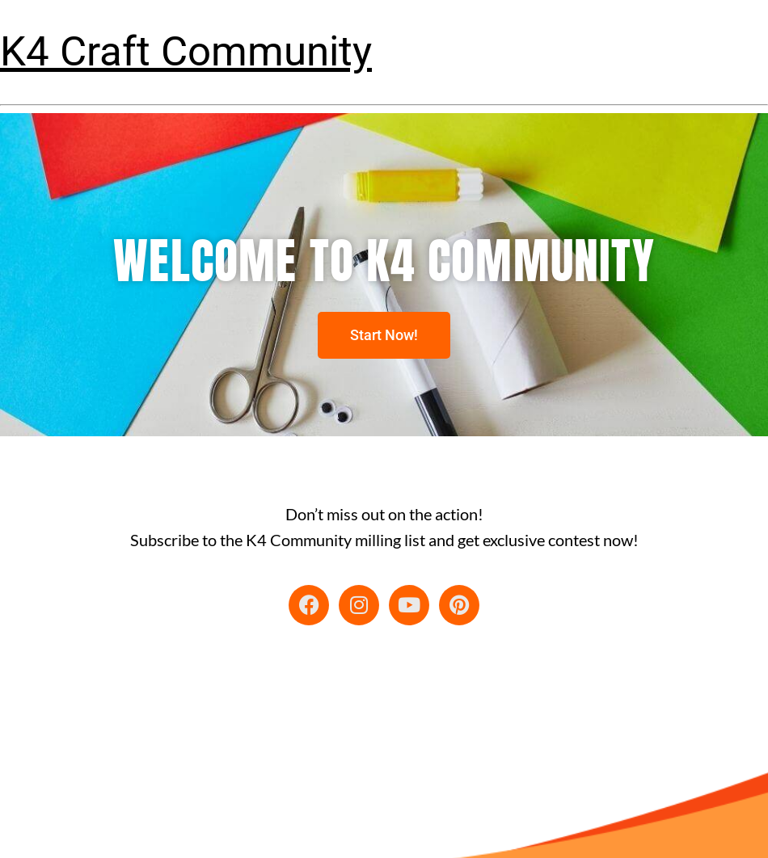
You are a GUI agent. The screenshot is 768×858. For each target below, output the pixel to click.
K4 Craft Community (186, 51)
